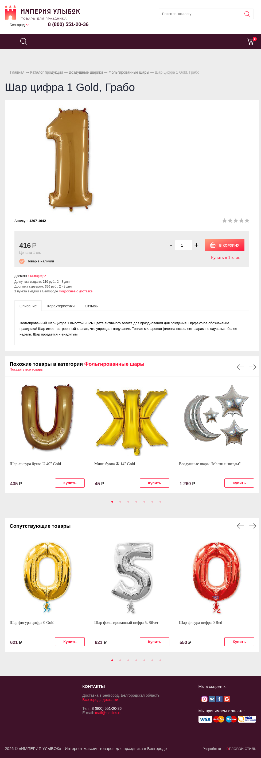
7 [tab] (159, 503)
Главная (17, 72)
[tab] (28, 305)
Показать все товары (27, 369)
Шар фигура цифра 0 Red (200, 622)
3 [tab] (127, 503)
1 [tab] (111, 503)
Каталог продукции (46, 72)
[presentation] (28, 306)
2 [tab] (119, 503)
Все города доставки (100, 699)
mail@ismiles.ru (108, 713)
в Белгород (35, 276)
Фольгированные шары (129, 72)
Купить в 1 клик (225, 257)
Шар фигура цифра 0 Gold (32, 622)
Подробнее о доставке (75, 291)
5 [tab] (143, 503)
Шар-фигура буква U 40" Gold (35, 464)
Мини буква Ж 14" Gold (114, 464)
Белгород (17, 25)
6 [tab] (151, 503)
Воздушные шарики (86, 72)
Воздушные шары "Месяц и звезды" (210, 464)
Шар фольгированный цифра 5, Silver (126, 622)
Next (252, 367)
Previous (240, 367)
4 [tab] (135, 503)
